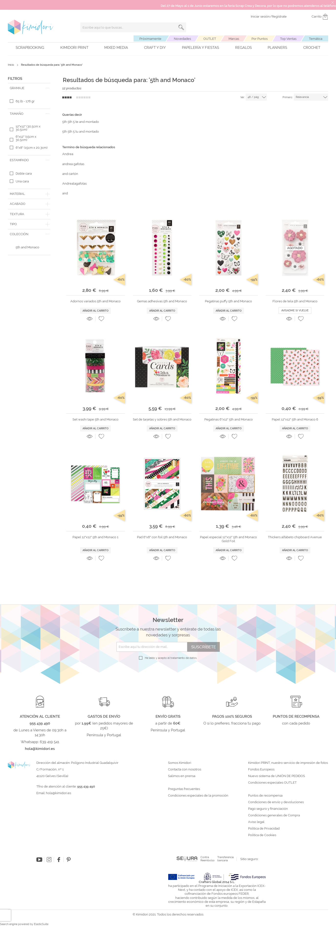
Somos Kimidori (179, 763)
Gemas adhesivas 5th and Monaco (162, 301)
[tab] (29, 88)
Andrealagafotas (74, 183)
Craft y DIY (155, 47)
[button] (101, 319)
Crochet (311, 47)
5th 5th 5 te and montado (80, 122)
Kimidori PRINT (74, 47)
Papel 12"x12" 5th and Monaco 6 (295, 419)
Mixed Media (116, 47)
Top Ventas (288, 39)
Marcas (234, 39)
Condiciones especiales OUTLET (272, 782)
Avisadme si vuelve (295, 310)
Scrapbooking (30, 47)
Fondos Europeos (261, 769)
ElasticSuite (41, 924)
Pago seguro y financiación (268, 808)
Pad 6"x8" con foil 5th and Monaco (162, 537)
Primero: (288, 97)
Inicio (11, 64)
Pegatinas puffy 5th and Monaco (228, 301)
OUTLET (209, 39)
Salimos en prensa (181, 776)
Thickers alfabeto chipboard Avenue (295, 537)
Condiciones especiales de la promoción (198, 795)
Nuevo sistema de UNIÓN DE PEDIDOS (276, 776)
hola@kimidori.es (58, 793)
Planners (277, 47)
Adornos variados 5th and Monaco (95, 301)
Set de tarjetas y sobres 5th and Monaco (162, 419)
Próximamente (150, 39)
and (65, 193)
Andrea (67, 154)
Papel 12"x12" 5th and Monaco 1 (95, 537)
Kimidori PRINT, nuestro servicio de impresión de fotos (288, 763)
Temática (315, 39)
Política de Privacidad (264, 828)
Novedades (182, 39)
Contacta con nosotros (184, 769)
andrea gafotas (73, 164)
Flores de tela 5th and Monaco (295, 301)
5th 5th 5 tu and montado (80, 131)
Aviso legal (256, 822)
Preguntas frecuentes (184, 789)
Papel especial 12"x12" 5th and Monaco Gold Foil (228, 539)
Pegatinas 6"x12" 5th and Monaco (228, 419)
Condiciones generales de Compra (274, 815)
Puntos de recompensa (265, 795)
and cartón (70, 174)
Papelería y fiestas (200, 47)
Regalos (243, 47)
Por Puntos (260, 39)
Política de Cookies (262, 835)
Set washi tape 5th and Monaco (95, 419)
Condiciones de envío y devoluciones (276, 802)
